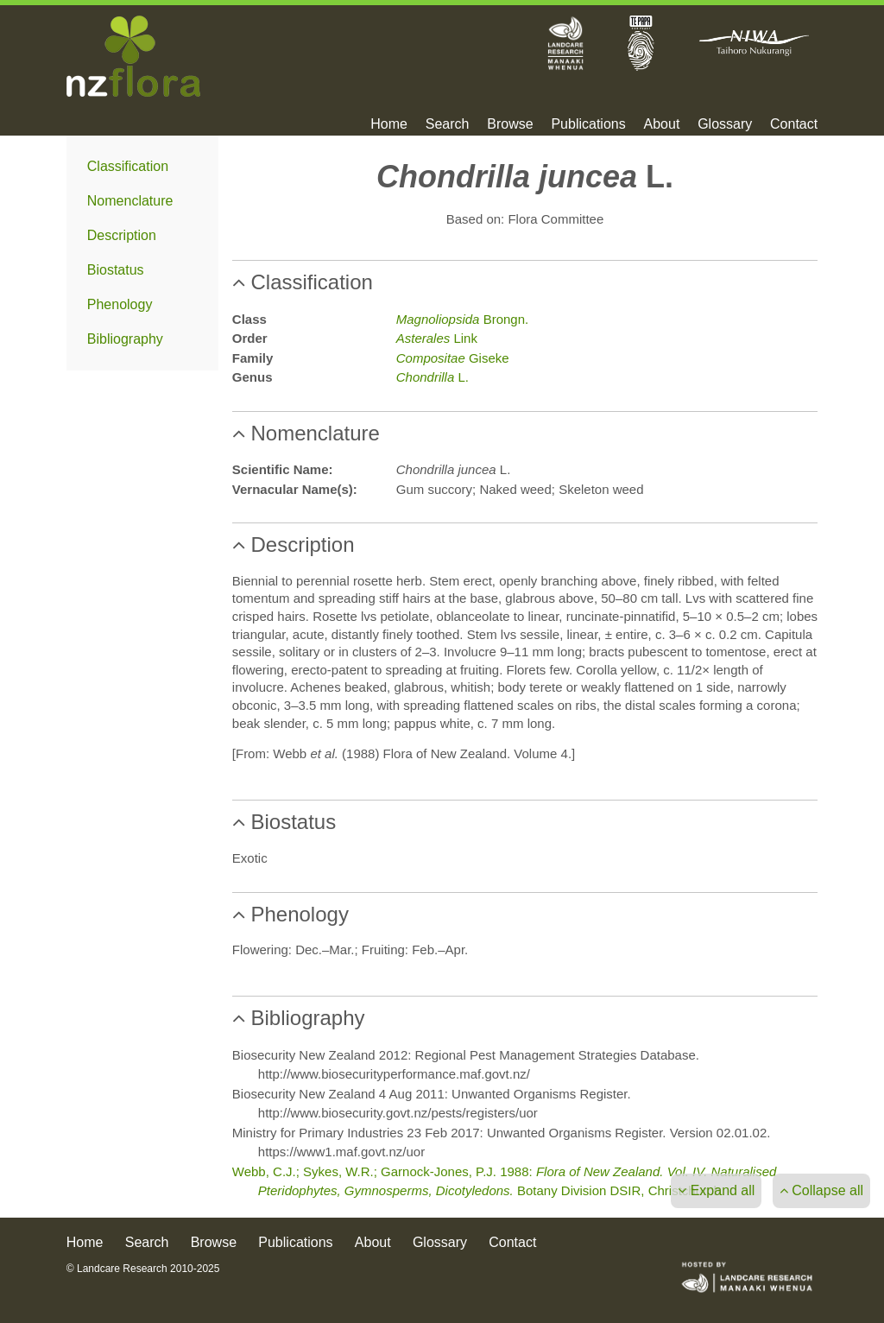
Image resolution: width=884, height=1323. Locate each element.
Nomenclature (130, 200)
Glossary (725, 124)
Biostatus (115, 270)
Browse (510, 124)
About (662, 124)
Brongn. (462, 319)
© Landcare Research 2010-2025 (143, 1269)
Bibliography (125, 339)
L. (432, 377)
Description (121, 235)
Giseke (452, 358)
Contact (794, 124)
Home (388, 124)
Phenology (120, 304)
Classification (127, 166)
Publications (588, 124)
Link (436, 338)
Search (448, 124)
